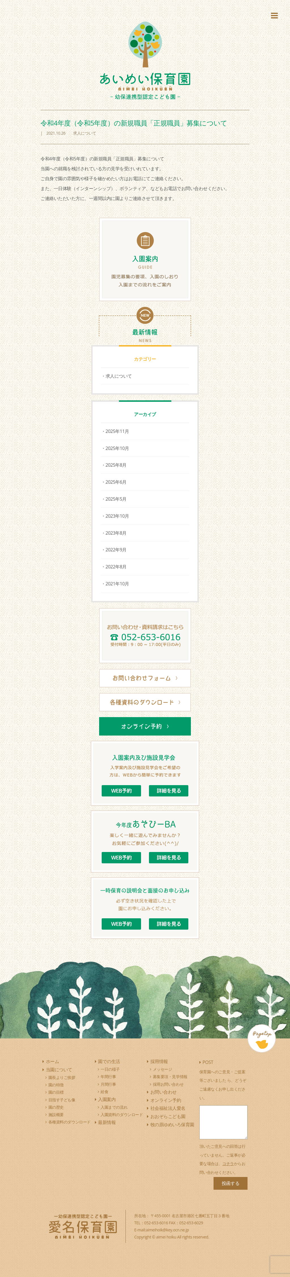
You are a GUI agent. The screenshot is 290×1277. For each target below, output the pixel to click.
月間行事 (108, 1084)
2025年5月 (116, 499)
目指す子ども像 (61, 1099)
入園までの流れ (114, 1107)
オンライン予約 (165, 1100)
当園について (59, 1069)
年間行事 (108, 1076)
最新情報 (107, 1122)
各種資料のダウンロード (69, 1122)
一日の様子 (110, 1069)
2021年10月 (117, 584)
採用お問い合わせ (168, 1084)
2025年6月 (116, 482)
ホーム (52, 1061)
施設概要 (56, 1114)
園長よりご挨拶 (61, 1077)
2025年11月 (117, 431)
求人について (119, 376)
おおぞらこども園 (167, 1116)
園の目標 (56, 1092)
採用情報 (159, 1061)
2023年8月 (116, 533)
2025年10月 (117, 448)
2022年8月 (116, 567)
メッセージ (162, 1069)
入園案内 (107, 1099)
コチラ (228, 1163)
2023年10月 (117, 516)
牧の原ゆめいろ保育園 (172, 1124)
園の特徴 (56, 1084)
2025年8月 (116, 465)
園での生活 (109, 1061)
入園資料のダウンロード (122, 1114)
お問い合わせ (163, 1092)
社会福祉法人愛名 (167, 1108)
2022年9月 (116, 550)
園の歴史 (56, 1107)
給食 (104, 1091)
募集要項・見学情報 (170, 1076)
